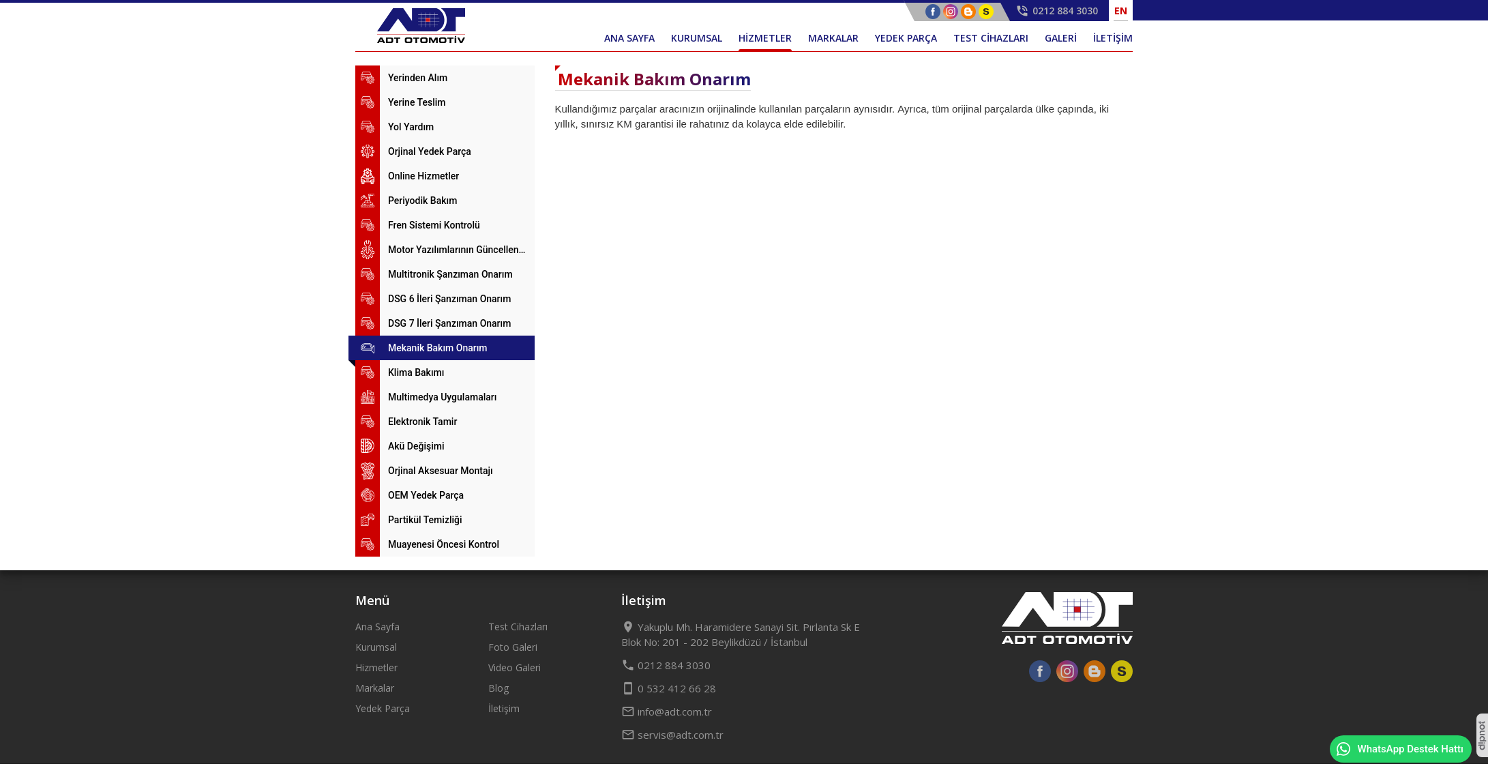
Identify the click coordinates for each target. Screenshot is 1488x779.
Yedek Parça (382, 708)
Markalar (374, 687)
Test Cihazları (518, 626)
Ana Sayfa (377, 626)
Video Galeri (514, 667)
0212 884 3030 (666, 665)
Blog (498, 687)
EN (1120, 10)
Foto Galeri (512, 647)
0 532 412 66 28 (668, 688)
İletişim (504, 708)
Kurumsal (376, 647)
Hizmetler (376, 667)
